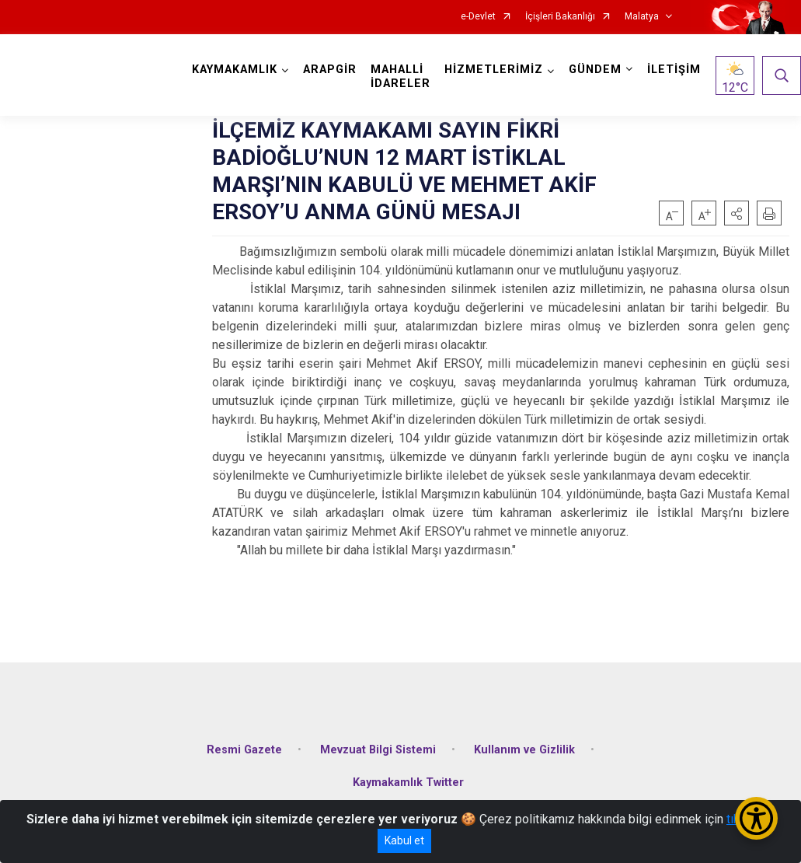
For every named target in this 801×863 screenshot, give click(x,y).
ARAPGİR (330, 69)
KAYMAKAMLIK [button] (234, 69)
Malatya (642, 17)
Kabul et (404, 840)
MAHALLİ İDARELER (400, 76)
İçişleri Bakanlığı (560, 17)
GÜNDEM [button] (595, 69)
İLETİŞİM (674, 69)
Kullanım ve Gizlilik (524, 749)
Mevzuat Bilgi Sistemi (378, 749)
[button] (736, 213)
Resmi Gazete (244, 749)
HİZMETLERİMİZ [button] (493, 69)
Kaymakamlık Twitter (408, 782)
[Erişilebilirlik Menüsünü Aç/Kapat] (756, 818)
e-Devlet (478, 17)
